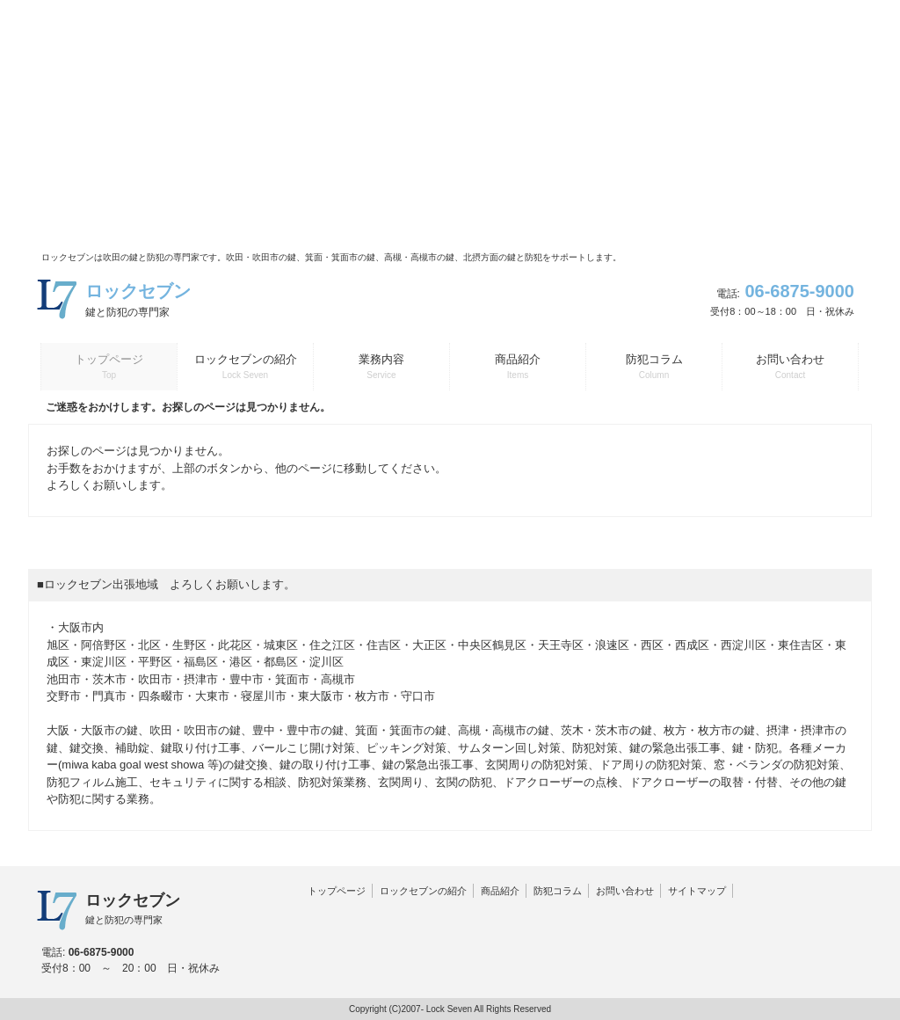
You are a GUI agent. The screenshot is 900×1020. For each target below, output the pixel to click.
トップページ (337, 890)
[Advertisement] (450, 123)
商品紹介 (500, 890)
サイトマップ (697, 890)
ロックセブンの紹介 (423, 890)
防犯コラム (557, 890)
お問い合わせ (625, 890)
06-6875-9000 (799, 291)
